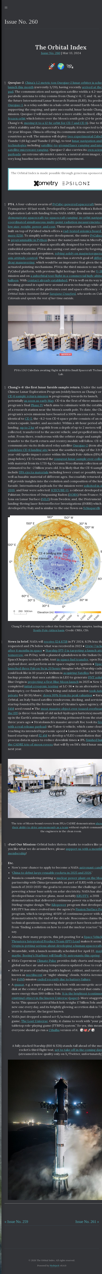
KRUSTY (82, 896)
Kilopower (58, 905)
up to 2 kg (27, 427)
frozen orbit (17, 118)
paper (74, 998)
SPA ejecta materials (33, 472)
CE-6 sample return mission (28, 396)
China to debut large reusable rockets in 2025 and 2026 (51, 873)
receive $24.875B (55, 641)
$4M (11, 708)
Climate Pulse (46, 960)
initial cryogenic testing (41, 686)
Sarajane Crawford (63, 293)
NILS (45, 499)
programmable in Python (29, 240)
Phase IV (37, 405)
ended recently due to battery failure (63, 979)
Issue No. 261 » (87, 1222)
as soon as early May (39, 400)
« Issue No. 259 (16, 1222)
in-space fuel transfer (72, 659)
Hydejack (54, 1265)
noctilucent (34, 975)
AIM (21, 979)
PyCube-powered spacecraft (73, 204)
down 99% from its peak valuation (67, 695)
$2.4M (43, 735)
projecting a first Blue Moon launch (53, 682)
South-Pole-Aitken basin (48, 630)
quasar (19, 984)
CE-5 (28, 418)
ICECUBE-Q (59, 490)
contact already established (47, 280)
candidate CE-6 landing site (28, 450)
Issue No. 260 (50, 53)
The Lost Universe (34, 1021)
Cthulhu (54, 1030)
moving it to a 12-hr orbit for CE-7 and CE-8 (55, 123)
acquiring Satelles (76, 673)
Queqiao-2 (80, 445)
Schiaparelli (91, 508)
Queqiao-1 (15, 105)
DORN (73, 494)
